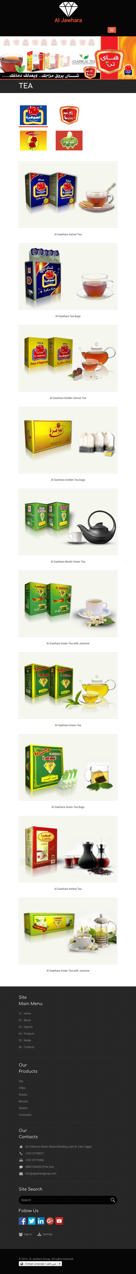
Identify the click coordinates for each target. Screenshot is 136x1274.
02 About (25, 1020)
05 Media (25, 1040)
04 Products (26, 1033)
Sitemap (47, 1234)
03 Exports (26, 1027)
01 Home (25, 1013)
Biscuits (23, 1101)
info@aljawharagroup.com (40, 1173)
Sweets (23, 1108)
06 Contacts (26, 1047)
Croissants (25, 1114)
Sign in (28, 1234)
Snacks (23, 1094)
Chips (22, 1088)
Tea (21, 1081)
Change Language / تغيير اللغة (38, 1263)
